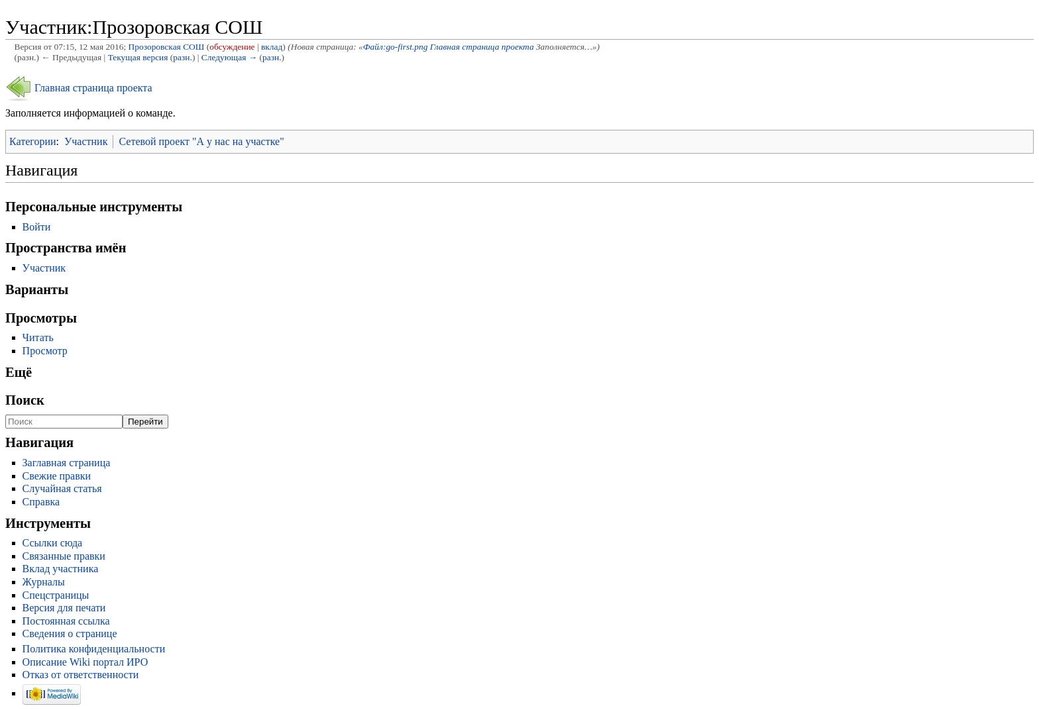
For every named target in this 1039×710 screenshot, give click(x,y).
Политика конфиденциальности (94, 648)
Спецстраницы (56, 595)
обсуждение (231, 47)
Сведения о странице (70, 633)
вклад (271, 47)
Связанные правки (64, 556)
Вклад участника (61, 568)
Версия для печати (64, 607)
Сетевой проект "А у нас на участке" (201, 141)
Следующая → (229, 57)
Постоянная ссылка (66, 621)
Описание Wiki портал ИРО (85, 662)
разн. (182, 57)
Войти (37, 226)
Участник (85, 141)
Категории (32, 141)
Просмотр (45, 350)
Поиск (24, 400)
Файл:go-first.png (395, 47)
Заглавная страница (67, 462)
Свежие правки (57, 476)
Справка (41, 501)
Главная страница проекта (483, 47)
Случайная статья (62, 488)
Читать (38, 337)
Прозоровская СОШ (167, 47)
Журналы (44, 581)
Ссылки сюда (53, 542)
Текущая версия (138, 57)
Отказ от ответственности (81, 674)
